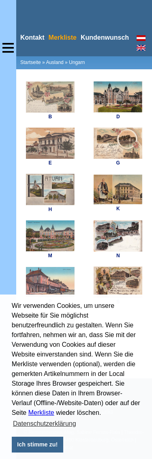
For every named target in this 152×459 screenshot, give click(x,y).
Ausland (54, 62)
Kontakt (32, 37)
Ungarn (77, 62)
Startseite (30, 62)
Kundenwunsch (105, 37)
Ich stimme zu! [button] (37, 444)
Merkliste (41, 412)
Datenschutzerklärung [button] (44, 423)
